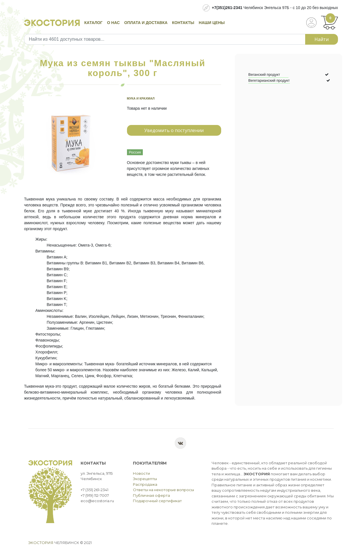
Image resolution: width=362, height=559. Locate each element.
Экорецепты (145, 478)
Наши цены (212, 22)
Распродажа (145, 484)
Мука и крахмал (141, 98)
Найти (321, 39)
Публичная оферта (151, 495)
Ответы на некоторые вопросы (163, 489)
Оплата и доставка (145, 22)
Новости (141, 473)
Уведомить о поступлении (174, 130)
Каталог (93, 22)
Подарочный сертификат (157, 500)
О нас (113, 22)
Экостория (40, 542)
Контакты (183, 22)
